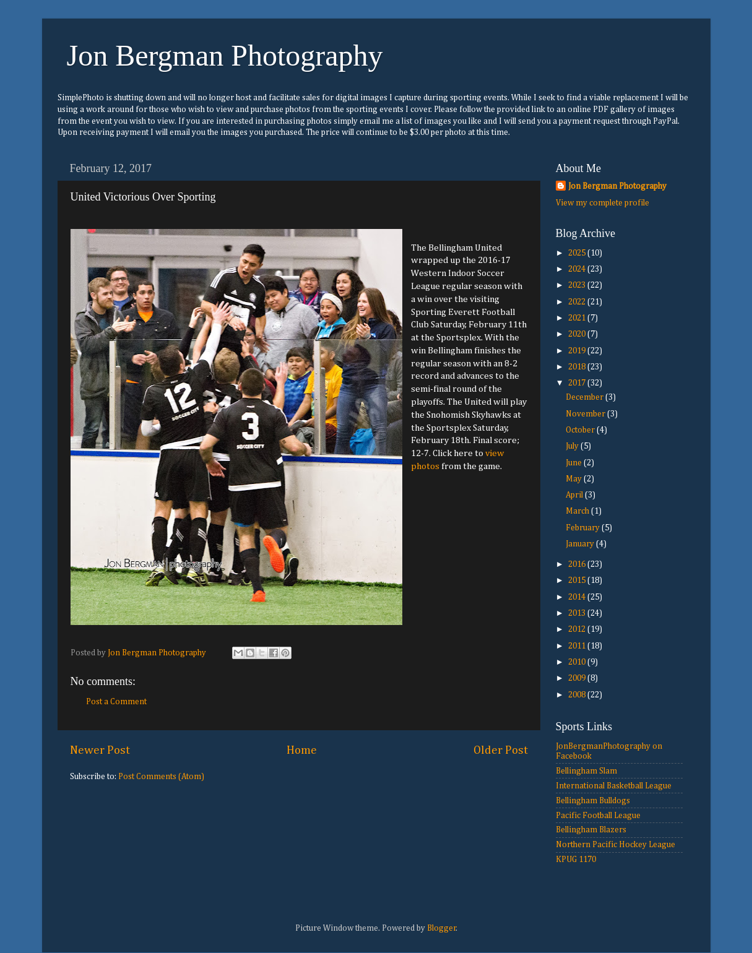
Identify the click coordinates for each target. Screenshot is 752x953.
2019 (577, 351)
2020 (577, 334)
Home (302, 750)
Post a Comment (116, 701)
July (573, 446)
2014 (577, 597)
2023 (577, 285)
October (581, 430)
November (586, 414)
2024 (577, 269)
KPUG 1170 (576, 859)
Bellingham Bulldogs (593, 800)
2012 (577, 629)
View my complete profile (602, 203)
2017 (577, 383)
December (585, 397)
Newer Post (100, 750)
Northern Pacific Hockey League (615, 844)
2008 (577, 695)
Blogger (441, 928)
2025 (577, 253)
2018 (577, 367)
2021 (577, 318)
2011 (577, 646)
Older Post (500, 750)
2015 (577, 580)
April (575, 495)
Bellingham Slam (586, 771)
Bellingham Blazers (591, 830)
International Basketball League (614, 786)
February (584, 528)
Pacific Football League (598, 815)
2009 (577, 678)
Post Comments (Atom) (161, 776)
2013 (577, 613)
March (578, 511)
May (575, 479)
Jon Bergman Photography (225, 55)
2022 (577, 302)
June (575, 463)
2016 (577, 564)
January (581, 544)
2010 (577, 662)
